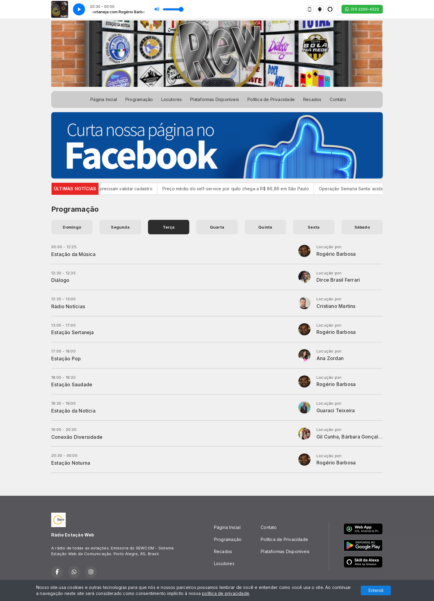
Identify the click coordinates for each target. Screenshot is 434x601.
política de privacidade (225, 593)
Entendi (376, 590)
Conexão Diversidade (76, 437)
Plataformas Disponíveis (214, 99)
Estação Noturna (70, 463)
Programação (139, 99)
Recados (312, 99)
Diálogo (60, 280)
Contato (338, 99)
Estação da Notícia (73, 411)
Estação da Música (73, 254)
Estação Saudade (71, 384)
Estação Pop (66, 359)
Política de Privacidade (271, 99)
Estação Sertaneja (72, 332)
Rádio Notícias (68, 306)
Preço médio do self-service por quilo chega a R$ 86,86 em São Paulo (240, 188)
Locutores (171, 99)
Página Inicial (103, 99)
